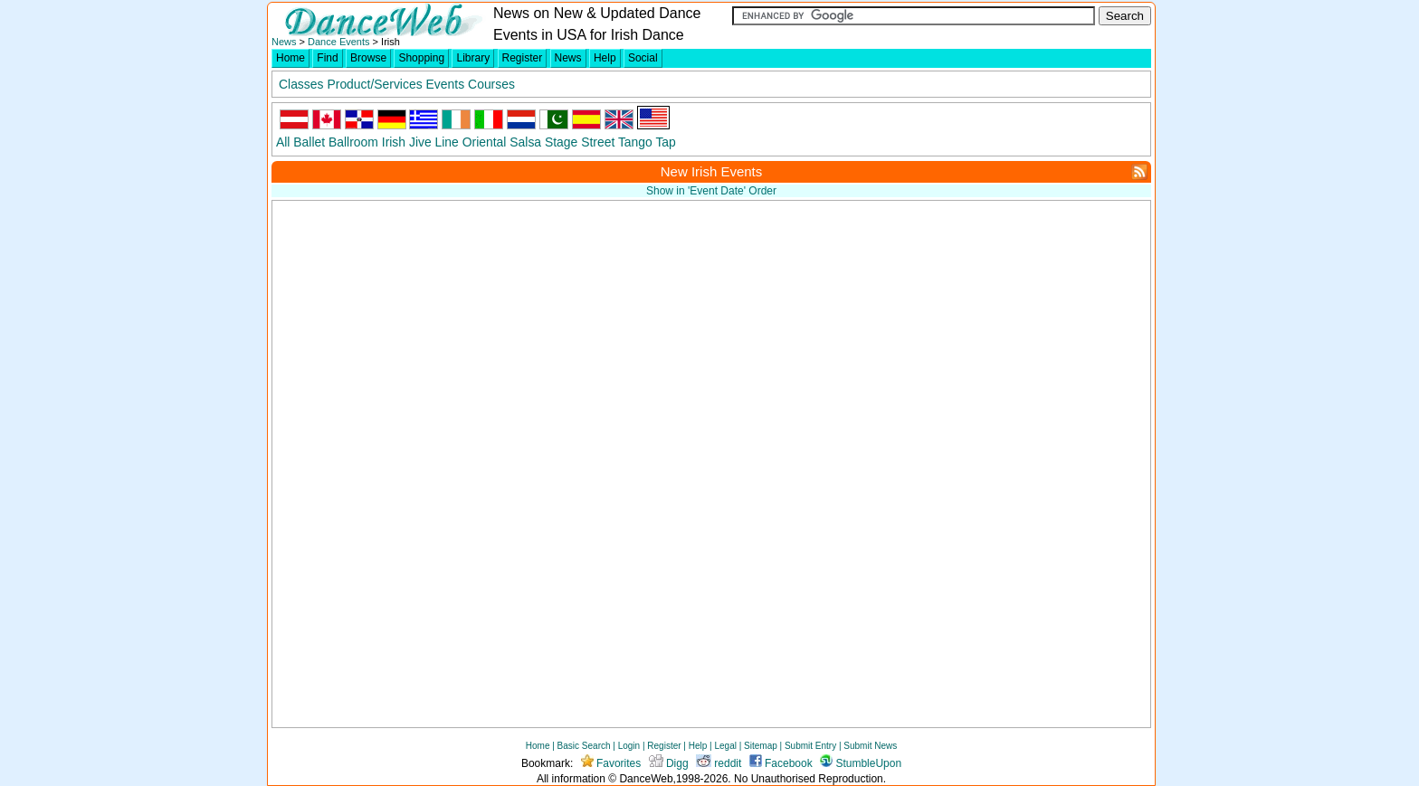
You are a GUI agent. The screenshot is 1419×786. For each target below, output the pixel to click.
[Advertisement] (962, 332)
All (283, 142)
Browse (368, 58)
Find (327, 58)
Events (445, 84)
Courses (491, 84)
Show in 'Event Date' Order (711, 191)
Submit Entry (810, 746)
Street (597, 142)
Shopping (421, 58)
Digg (669, 763)
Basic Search (584, 746)
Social (643, 58)
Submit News (870, 746)
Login (629, 746)
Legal (725, 746)
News (284, 41)
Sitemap (760, 746)
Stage (561, 142)
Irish (393, 142)
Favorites (611, 763)
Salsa (525, 142)
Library (473, 58)
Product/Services (374, 84)
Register (522, 58)
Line (447, 142)
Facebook (781, 763)
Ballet (309, 142)
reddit (718, 763)
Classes (301, 84)
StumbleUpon (860, 763)
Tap (665, 142)
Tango (635, 142)
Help (605, 58)
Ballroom (353, 142)
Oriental (484, 142)
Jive (420, 142)
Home (290, 58)
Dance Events (338, 41)
